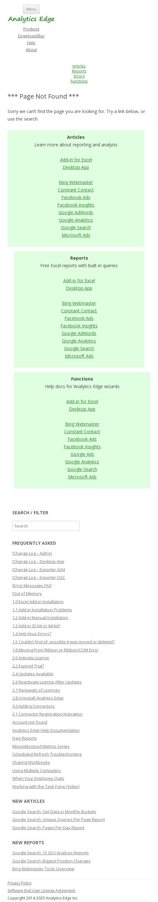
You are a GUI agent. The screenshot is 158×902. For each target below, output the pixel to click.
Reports (79, 71)
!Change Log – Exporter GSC (38, 577)
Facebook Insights (75, 205)
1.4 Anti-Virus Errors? (31, 633)
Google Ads (82, 454)
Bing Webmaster (76, 182)
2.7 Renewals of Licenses (36, 690)
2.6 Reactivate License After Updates (47, 682)
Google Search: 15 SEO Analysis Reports (50, 853)
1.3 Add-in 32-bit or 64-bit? (36, 626)
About (31, 49)
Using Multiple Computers (36, 770)
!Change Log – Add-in (32, 553)
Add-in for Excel (76, 160)
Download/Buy (31, 36)
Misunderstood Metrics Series (41, 746)
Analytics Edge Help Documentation (46, 730)
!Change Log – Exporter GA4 (38, 569)
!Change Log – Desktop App (38, 561)
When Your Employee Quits (38, 778)
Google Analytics (76, 220)
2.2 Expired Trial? (28, 666)
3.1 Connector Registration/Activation (47, 714)
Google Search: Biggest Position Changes (51, 861)
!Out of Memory (27, 593)
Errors (79, 76)
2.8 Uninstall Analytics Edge (38, 698)
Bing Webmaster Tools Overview (43, 869)
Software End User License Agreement (41, 890)
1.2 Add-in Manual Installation (40, 617)
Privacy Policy (19, 883)
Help (31, 43)
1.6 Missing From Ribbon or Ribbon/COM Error (55, 650)
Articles (79, 66)
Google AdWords (76, 212)
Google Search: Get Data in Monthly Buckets (54, 811)
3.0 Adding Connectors (33, 706)
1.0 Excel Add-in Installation (38, 601)
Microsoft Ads (76, 235)
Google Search (76, 227)
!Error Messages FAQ (32, 585)
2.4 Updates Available (33, 674)
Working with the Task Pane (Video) (45, 786)
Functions (79, 81)
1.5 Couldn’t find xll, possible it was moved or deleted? (63, 642)
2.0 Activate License (30, 658)
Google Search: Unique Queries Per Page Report (58, 819)
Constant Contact (76, 190)
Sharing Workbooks (31, 762)
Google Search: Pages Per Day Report (48, 827)
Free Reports (24, 738)
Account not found (29, 722)
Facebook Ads (75, 197)
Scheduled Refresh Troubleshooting (47, 754)
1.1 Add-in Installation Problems (42, 610)
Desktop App (76, 167)
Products (31, 29)
